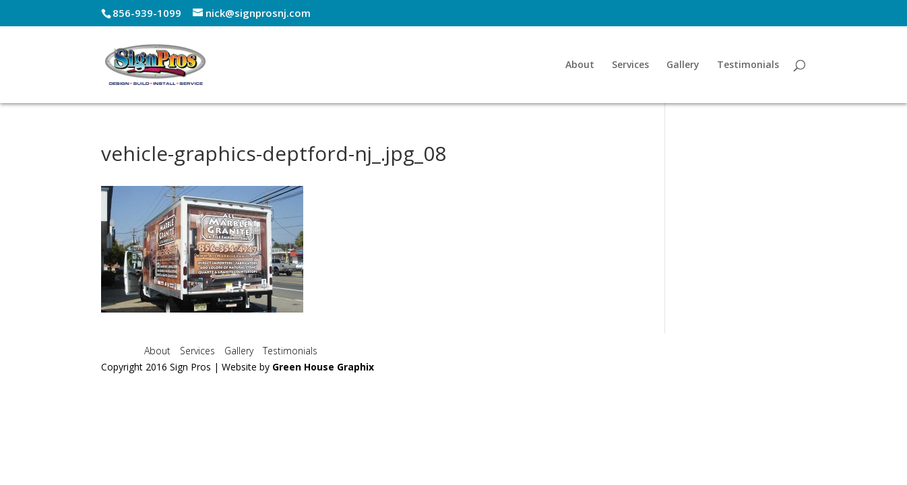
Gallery (682, 65)
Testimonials (748, 65)
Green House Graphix (323, 366)
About (579, 65)
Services (630, 65)
